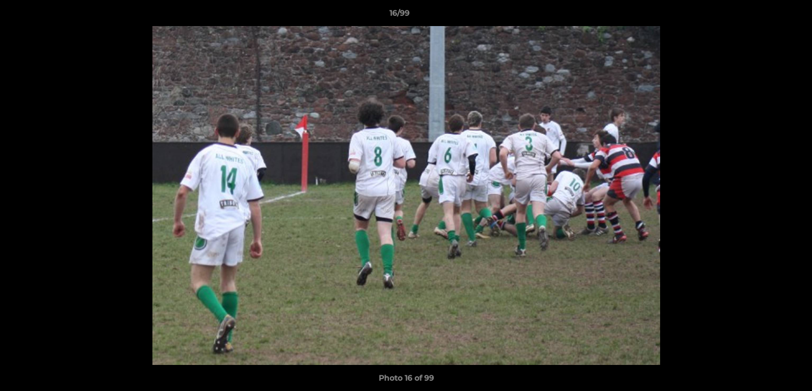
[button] (766, 16)
